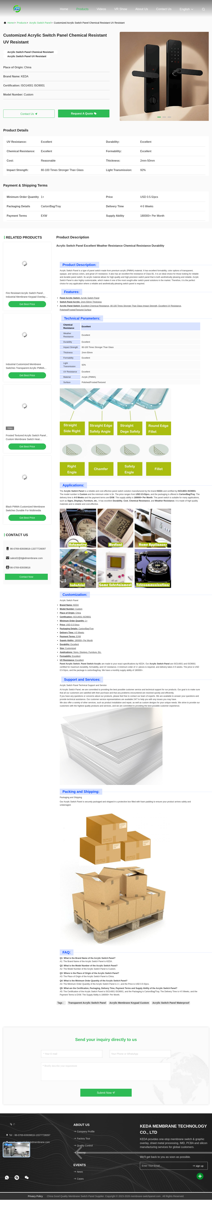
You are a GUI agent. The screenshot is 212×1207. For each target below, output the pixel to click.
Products (82, 9)
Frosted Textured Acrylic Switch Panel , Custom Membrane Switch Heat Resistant (26, 439)
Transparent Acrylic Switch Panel (87, 1002)
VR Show (120, 9)
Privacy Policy (35, 1196)
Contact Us (163, 9)
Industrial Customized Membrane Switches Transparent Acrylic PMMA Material (25, 368)
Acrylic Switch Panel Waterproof (170, 1002)
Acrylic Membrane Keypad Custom (129, 1002)
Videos (101, 9)
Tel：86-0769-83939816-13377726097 (28, 1135)
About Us (141, 9)
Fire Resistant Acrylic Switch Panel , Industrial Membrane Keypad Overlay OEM (25, 297)
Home (64, 9)
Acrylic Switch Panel (40, 22)
